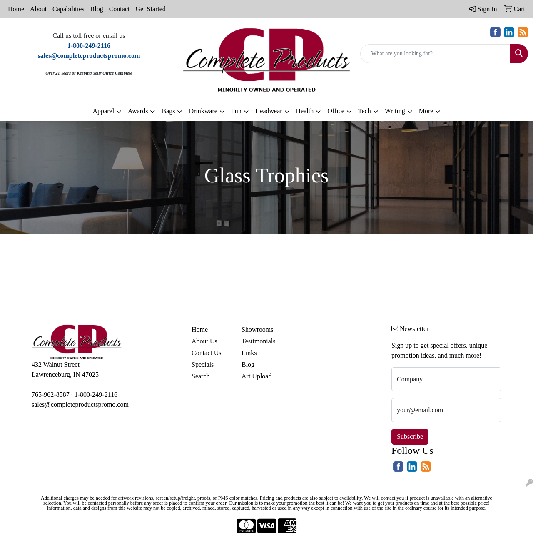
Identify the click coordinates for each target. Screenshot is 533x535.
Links (249, 352)
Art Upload (256, 376)
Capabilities (68, 8)
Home (16, 8)
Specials (203, 364)
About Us (204, 341)
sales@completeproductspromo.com (80, 404)
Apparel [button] (104, 110)
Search (201, 376)
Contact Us (207, 352)
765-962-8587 (51, 394)
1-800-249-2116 (96, 394)
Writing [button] (395, 110)
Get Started (150, 8)
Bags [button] (168, 110)
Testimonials (259, 341)
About (38, 8)
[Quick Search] (435, 53)
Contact (119, 8)
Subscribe (410, 436)
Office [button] (335, 110)
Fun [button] (236, 110)
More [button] (426, 110)
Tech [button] (364, 110)
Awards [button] (138, 110)
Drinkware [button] (203, 110)
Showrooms (257, 329)
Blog (96, 8)
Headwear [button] (268, 110)
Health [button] (305, 110)
